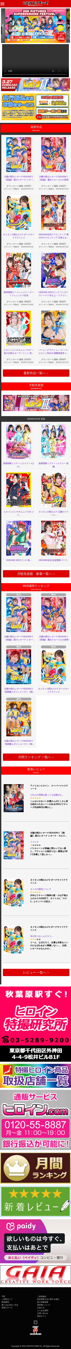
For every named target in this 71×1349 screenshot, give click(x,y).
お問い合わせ (42, 1313)
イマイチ (34, 842)
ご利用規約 (41, 1296)
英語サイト (41, 1316)
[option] (35, 25)
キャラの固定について (40, 889)
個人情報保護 (42, 1302)
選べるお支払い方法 (10, 1305)
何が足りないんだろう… (41, 936)
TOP (3, 1296)
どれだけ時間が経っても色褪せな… (47, 795)
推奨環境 (5, 1302)
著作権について (43, 1305)
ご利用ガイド (7, 1299)
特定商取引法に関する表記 (48, 1299)
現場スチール (7, 1308)
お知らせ (40, 1308)
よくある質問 (42, 1310)
